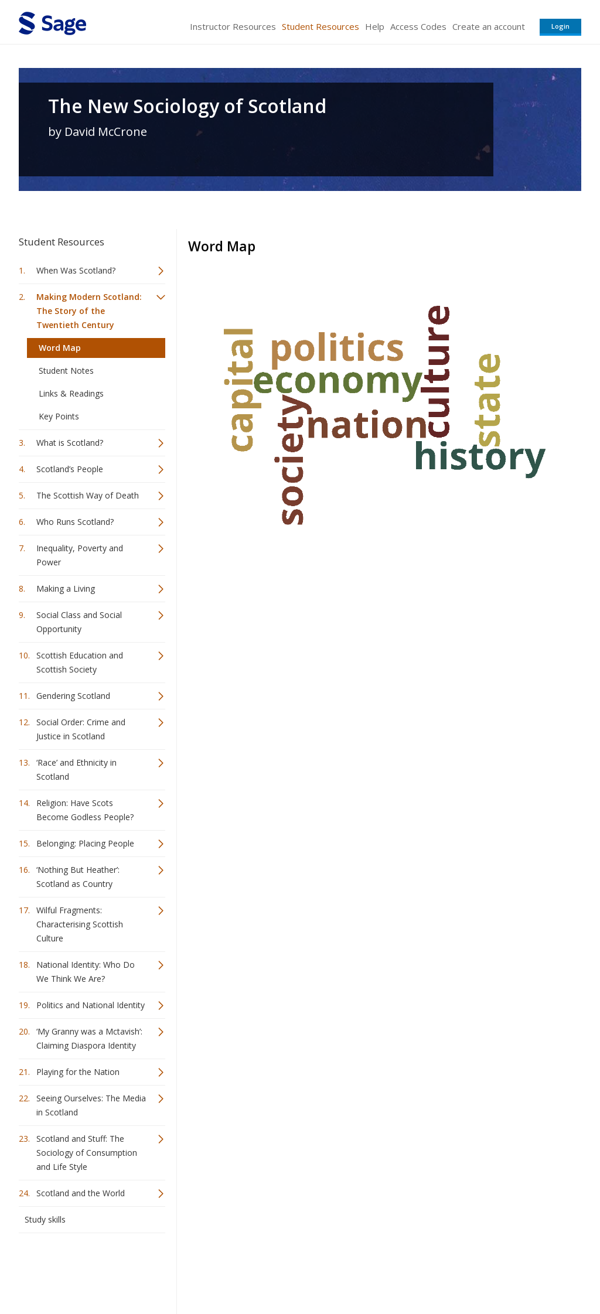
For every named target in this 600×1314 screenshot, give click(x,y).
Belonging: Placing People (85, 843)
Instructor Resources (233, 26)
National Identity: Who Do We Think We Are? (85, 971)
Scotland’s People (69, 469)
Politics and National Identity (90, 1005)
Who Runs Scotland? (75, 521)
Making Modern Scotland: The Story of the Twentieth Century (89, 310)
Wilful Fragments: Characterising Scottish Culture (79, 924)
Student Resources (320, 26)
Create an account (488, 26)
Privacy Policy (504, 1270)
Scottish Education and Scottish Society (79, 662)
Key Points (59, 416)
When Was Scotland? (75, 270)
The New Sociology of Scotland (187, 106)
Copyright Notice (439, 1270)
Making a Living (65, 588)
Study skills (45, 1219)
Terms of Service (367, 1270)
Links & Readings (71, 393)
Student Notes (66, 370)
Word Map (60, 347)
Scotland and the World (80, 1193)
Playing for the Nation (78, 1071)
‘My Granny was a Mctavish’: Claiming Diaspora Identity (89, 1038)
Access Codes (418, 26)
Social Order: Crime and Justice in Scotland (80, 729)
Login (560, 26)
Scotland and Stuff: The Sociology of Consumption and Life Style (86, 1152)
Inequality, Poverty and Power (79, 555)
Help (374, 26)
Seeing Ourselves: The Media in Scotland (91, 1105)
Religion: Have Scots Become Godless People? (85, 809)
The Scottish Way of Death (87, 495)
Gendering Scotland (73, 695)
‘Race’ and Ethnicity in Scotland (76, 769)
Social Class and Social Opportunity (79, 621)
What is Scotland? (69, 442)
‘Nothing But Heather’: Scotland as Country (78, 876)
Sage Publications (85, 1270)
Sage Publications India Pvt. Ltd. (188, 1270)
